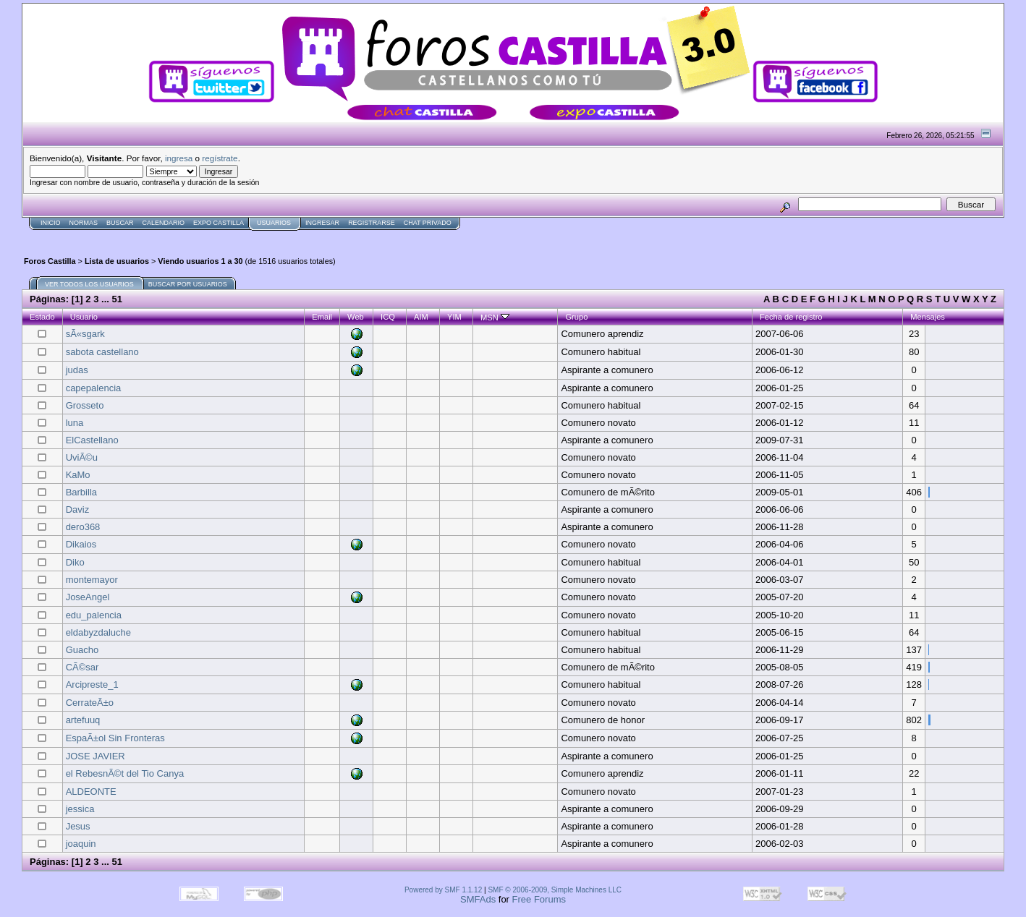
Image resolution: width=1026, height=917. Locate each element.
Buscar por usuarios (187, 284)
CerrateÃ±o (90, 702)
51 (116, 299)
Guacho (82, 649)
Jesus (78, 826)
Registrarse (371, 222)
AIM (421, 316)
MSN (494, 317)
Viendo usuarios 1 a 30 (200, 261)
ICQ (388, 316)
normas (83, 222)
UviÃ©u (82, 457)
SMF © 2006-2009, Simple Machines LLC (555, 890)
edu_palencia (94, 615)
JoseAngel (88, 597)
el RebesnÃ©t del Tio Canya (125, 773)
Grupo (576, 316)
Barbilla (81, 492)
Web (355, 316)
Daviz (78, 509)
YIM (454, 316)
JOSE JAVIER (95, 756)
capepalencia (94, 388)
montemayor (92, 579)
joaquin (81, 843)
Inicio (51, 222)
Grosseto (85, 405)
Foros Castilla (50, 261)
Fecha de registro (791, 316)
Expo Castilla (218, 222)
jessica (80, 808)
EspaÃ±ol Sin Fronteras (115, 738)
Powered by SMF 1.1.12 (443, 890)
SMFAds (478, 899)
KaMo (78, 474)
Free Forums (539, 899)
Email (322, 316)
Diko (75, 562)
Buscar (120, 222)
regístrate (219, 158)
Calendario (164, 222)
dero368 (83, 526)
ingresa (178, 158)
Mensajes (927, 316)
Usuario (84, 316)
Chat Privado (427, 222)
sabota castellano (102, 351)
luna (75, 422)
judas (77, 369)
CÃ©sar (82, 667)
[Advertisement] (285, 236)
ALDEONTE (91, 791)
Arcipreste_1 (92, 684)
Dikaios (81, 544)
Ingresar (322, 222)
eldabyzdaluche (98, 632)
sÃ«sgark (85, 333)
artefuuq (83, 720)
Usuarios (274, 222)
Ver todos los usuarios (89, 284)
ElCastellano (92, 440)
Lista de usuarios (117, 261)
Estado (42, 316)
